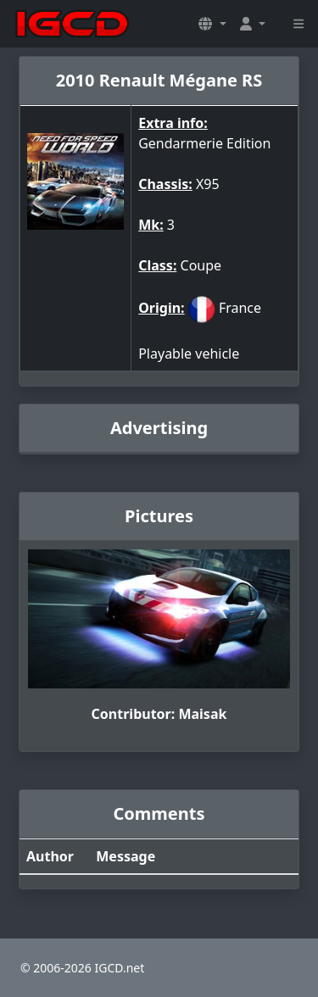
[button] (212, 24)
